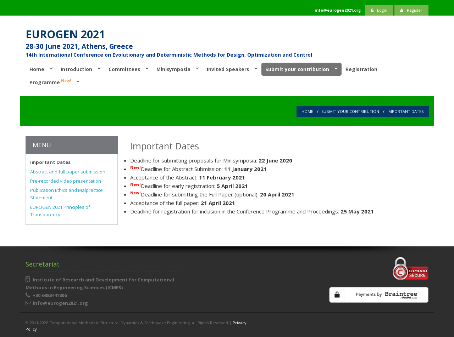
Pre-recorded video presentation (65, 181)
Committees (124, 69)
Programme (50, 82)
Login (379, 10)
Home (36, 69)
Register (411, 10)
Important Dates (405, 111)
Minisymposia (173, 69)
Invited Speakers (228, 69)
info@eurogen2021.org (60, 303)
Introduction (76, 69)
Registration (361, 69)
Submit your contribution (297, 69)
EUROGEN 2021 (65, 34)
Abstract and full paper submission (67, 171)
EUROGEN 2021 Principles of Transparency (60, 211)
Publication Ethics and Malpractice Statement (66, 194)
